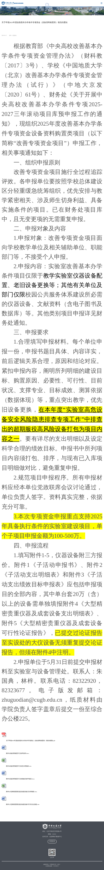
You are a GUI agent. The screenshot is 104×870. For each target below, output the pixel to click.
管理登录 (52, 841)
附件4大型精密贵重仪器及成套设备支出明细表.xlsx (19, 791)
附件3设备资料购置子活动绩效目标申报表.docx (18, 779)
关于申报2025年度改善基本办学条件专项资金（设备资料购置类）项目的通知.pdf (28, 740)
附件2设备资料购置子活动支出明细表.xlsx (17, 766)
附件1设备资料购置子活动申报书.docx (15, 753)
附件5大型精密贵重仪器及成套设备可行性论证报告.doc (21, 804)
